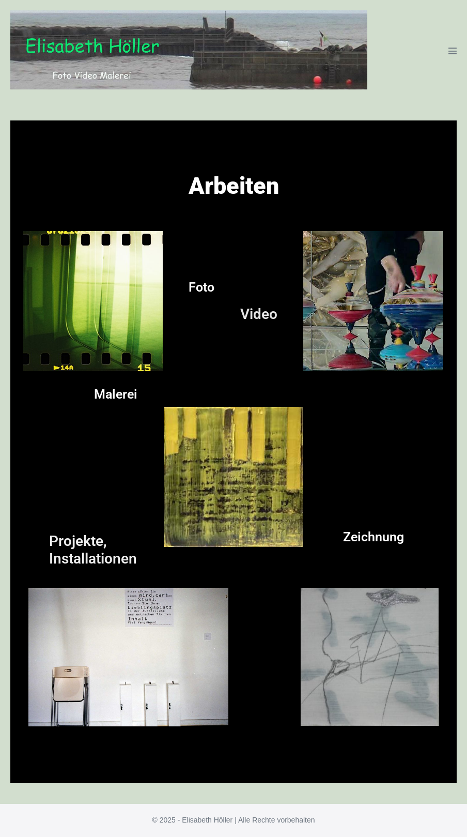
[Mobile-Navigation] (452, 51)
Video (258, 314)
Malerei (115, 394)
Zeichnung (373, 536)
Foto (201, 287)
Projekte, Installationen (93, 549)
